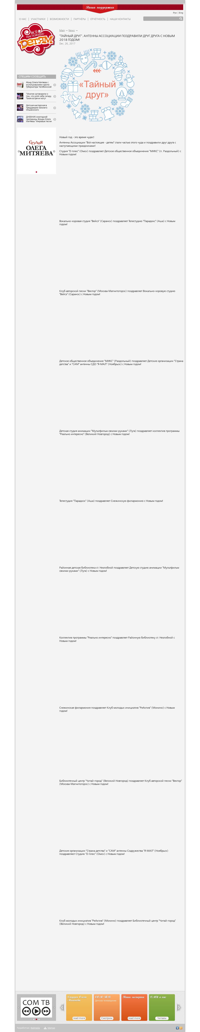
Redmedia (35, 1028)
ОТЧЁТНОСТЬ (97, 19)
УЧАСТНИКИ (38, 19)
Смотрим (106, 1018)
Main (62, 30)
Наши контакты (120, 19)
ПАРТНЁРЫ (79, 19)
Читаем (161, 1018)
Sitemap (51, 1028)
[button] (19, 151)
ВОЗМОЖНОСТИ (59, 19)
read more (79, 1018)
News (71, 30)
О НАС (22, 19)
